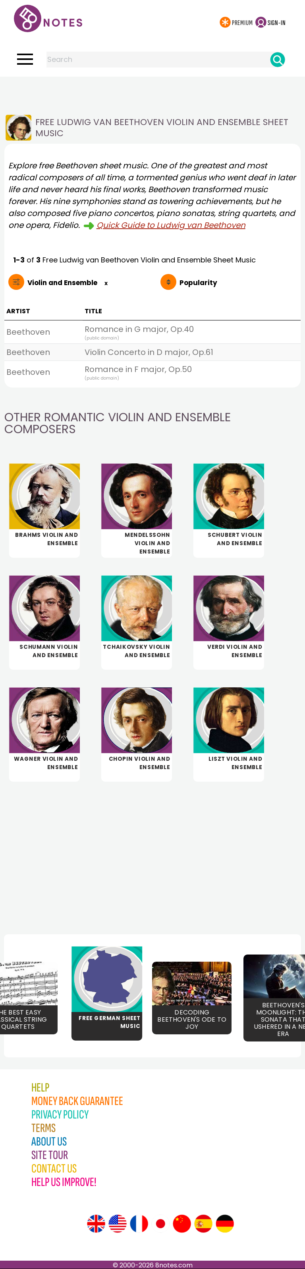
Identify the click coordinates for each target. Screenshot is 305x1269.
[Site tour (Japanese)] (160, 1224)
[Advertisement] (152, 92)
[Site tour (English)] (96, 1224)
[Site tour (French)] (139, 1224)
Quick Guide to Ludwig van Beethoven (171, 225)
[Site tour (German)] (225, 1224)
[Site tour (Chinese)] (182, 1224)
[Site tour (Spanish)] (203, 1224)
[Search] (277, 59)
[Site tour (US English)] (117, 1224)
